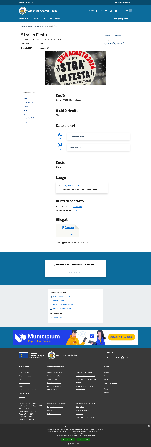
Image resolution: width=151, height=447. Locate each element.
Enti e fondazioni (24, 383)
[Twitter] (98, 10)
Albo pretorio (80, 407)
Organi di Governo (25, 372)
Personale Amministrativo (27, 390)
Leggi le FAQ (51, 410)
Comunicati (108, 376)
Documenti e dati (24, 393)
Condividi (109, 35)
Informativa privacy (82, 410)
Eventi (44, 26)
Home (23, 26)
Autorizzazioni (80, 389)
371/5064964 (77, 207)
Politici (21, 386)
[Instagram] (108, 10)
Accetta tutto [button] (68, 439)
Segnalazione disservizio (55, 407)
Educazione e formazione (84, 372)
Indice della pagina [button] (29, 92)
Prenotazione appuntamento (56, 403)
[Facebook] (93, 10)
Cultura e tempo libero (54, 376)
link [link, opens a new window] (94, 435)
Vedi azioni (119, 35)
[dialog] (75, 435)
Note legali (79, 414)
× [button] (149, 426)
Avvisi (106, 379)
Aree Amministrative (26, 376)
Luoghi (106, 389)
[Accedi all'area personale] (122, 2)
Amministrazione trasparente (85, 403)
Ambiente (79, 383)
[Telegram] (113, 10)
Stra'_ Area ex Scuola (71, 185)
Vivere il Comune (33, 26)
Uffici (20, 379)
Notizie (106, 372)
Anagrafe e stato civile (54, 372)
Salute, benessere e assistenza (86, 386)
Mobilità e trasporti (53, 390)
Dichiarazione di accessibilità (85, 417)
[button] (75, 444)
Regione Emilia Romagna (27, 2)
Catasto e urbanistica (54, 386)
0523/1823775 (78, 211)
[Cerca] (130, 10)
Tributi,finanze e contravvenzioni (86, 379)
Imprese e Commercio (54, 383)
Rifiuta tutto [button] (83, 439)
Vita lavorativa (52, 379)
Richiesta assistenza (54, 414)
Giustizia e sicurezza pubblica (85, 376)
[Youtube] (103, 10)
